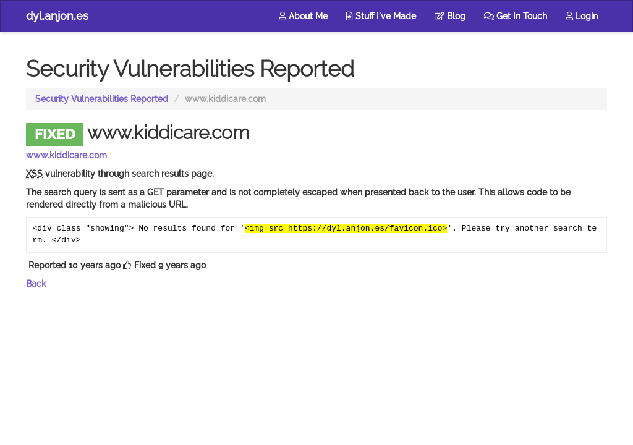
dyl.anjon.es (57, 15)
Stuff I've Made (381, 16)
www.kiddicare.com (66, 155)
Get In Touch (515, 16)
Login (582, 16)
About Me (303, 16)
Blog (450, 16)
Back (36, 284)
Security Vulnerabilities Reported (101, 99)
